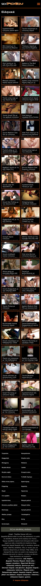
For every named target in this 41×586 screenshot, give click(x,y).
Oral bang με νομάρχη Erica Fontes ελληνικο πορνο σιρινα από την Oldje (30, 118)
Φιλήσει (23, 495)
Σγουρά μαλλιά (26, 510)
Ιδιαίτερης (5, 510)
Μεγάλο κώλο (25, 458)
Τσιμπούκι (5, 453)
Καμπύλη (24, 486)
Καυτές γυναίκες (15, 548)
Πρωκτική (24, 491)
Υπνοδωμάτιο (25, 514)
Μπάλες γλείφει (6, 514)
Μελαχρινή (5, 463)
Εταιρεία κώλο (25, 472)
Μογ (3, 519)
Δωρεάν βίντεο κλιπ (8, 536)
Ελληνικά (24, 524)
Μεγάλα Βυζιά (6, 467)
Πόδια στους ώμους (8, 481)
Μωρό (3, 491)
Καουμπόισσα (25, 453)
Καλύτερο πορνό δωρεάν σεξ (13, 545)
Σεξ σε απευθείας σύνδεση (20, 529)
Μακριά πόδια (25, 505)
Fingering (5, 486)
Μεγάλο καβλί (6, 472)
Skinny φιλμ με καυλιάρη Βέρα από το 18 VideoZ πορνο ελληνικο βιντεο (10, 274)
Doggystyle (5, 458)
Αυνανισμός (5, 524)
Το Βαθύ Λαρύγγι (26, 477)
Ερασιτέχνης (25, 481)
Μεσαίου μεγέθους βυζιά (9, 505)
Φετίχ (23, 519)
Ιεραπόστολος (6, 500)
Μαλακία (24, 463)
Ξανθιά (23, 467)
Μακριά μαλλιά (26, 500)
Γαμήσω (17, 534)
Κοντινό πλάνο (6, 477)
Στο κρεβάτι (5, 495)
